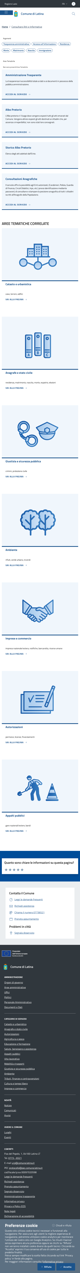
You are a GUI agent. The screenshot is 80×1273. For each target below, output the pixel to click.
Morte (6, 50)
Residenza (64, 44)
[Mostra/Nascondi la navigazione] (6, 12)
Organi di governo (13, 982)
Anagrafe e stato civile (16, 1029)
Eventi (7, 1137)
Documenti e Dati (13, 1007)
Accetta (67, 1267)
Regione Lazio (11, 3)
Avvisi (7, 1115)
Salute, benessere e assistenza (20, 1049)
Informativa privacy (14, 1201)
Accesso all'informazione (44, 44)
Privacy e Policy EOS (15, 1206)
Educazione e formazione (17, 1044)
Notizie (8, 1105)
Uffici (7, 992)
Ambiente (9, 1073)
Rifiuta (48, 1267)
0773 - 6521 (15, 1158)
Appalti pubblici (12, 1054)
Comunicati (10, 1110)
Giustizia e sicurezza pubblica (19, 1069)
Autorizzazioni (11, 1034)
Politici (7, 997)
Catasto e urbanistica (15, 1024)
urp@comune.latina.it (23, 1163)
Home (5, 27)
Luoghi (7, 1132)
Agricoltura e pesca (14, 1039)
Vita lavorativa (12, 1059)
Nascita (31, 50)
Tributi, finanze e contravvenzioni (21, 1078)
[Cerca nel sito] (73, 14)
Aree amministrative (15, 987)
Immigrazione (45, 50)
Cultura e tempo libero (16, 1083)
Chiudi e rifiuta (63, 1225)
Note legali (10, 1211)
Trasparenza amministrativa (16, 44)
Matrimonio (18, 50)
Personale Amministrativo (17, 1002)
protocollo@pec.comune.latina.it (26, 1168)
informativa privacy (53, 1261)
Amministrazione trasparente (19, 1196)
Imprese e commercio (15, 1088)
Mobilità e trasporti (14, 1064)
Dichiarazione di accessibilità (19, 1216)
